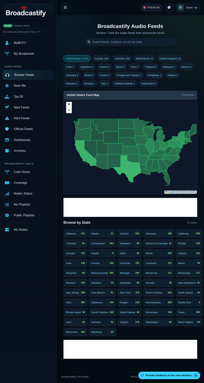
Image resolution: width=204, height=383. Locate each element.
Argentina (86, 67)
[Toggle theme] (169, 7)
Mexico (187, 67)
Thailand (151, 67)
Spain (120, 67)
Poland (173, 75)
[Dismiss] (195, 375)
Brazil (89, 75)
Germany (72, 75)
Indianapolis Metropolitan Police (21, 32)
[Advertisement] (130, 207)
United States (77, 59)
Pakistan (72, 84)
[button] (69, 104)
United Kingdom (170, 59)
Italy (104, 84)
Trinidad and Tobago (128, 75)
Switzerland (148, 84)
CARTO (192, 192)
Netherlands (144, 59)
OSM (182, 192)
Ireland (104, 67)
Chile (70, 67)
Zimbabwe (154, 75)
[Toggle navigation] (65, 7)
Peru (134, 67)
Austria (105, 75)
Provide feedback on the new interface (166, 375)
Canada (101, 59)
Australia (122, 59)
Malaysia (169, 67)
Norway (89, 84)
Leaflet (170, 192)
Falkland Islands (124, 84)
